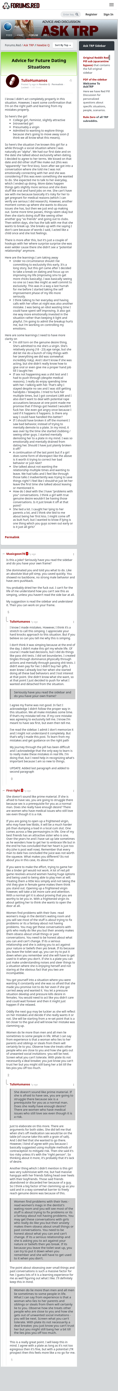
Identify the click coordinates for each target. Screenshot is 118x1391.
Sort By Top (63, 45)
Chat (20, 35)
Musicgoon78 (15, 554)
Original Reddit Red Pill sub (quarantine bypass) (96, 61)
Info (46, 35)
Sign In (108, 14)
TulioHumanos (34, 80)
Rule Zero (89, 117)
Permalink (57, 84)
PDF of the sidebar (95, 79)
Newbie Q (43, 45)
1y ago (32, 553)
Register (91, 14)
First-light (13, 790)
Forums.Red (13, 45)
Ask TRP (20, 26)
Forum (33, 35)
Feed (9, 35)
